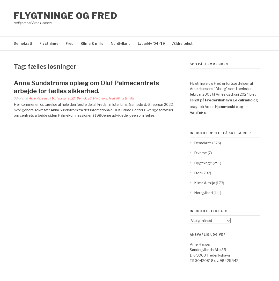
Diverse (200, 153)
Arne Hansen (38, 98)
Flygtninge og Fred (65, 15)
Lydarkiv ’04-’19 (151, 43)
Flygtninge (49, 43)
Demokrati (23, 43)
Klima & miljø (92, 43)
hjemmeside (226, 107)
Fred (69, 43)
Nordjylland (121, 43)
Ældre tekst (182, 43)
